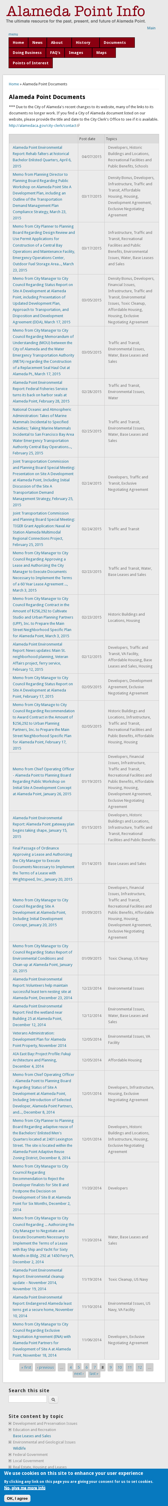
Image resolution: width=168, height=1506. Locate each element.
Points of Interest (31, 63)
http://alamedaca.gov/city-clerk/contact (44, 125)
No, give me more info (24, 1488)
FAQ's (55, 52)
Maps (101, 52)
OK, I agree (17, 1498)
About (57, 42)
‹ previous (45, 1367)
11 (130, 1367)
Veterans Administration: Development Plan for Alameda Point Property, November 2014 (39, 1039)
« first (26, 1367)
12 (140, 1367)
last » (94, 1373)
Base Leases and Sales (32, 1436)
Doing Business (27, 52)
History (83, 42)
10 (120, 1367)
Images (76, 52)
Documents (115, 42)
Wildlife (19, 1448)
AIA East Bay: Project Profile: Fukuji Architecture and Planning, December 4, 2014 (42, 1060)
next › (79, 1373)
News (37, 42)
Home (18, 42)
